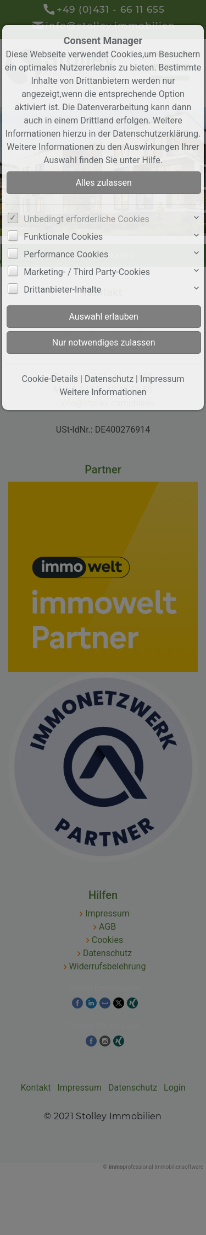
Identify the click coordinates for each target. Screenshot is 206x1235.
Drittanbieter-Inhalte (62, 289)
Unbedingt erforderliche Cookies (86, 219)
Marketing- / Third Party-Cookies (87, 272)
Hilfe (151, 160)
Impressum (162, 379)
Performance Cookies (66, 254)
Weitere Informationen (102, 392)
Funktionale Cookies (63, 236)
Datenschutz (109, 379)
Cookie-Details (50, 379)
